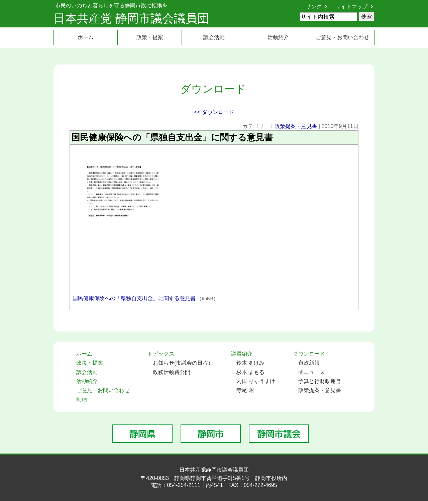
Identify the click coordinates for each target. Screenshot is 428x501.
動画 (81, 399)
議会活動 (214, 37)
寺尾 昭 (245, 390)
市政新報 (309, 363)
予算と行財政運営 (319, 381)
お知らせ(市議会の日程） (183, 363)
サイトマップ (351, 6)
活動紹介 (278, 37)
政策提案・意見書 (296, 126)
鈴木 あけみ (250, 363)
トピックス (160, 354)
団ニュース (311, 372)
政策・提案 (149, 37)
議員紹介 (241, 354)
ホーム (86, 37)
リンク (314, 6)
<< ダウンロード (214, 112)
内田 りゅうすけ (255, 381)
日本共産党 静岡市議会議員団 (131, 18)
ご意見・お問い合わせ (342, 37)
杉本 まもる (250, 372)
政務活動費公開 (171, 372)
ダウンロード (309, 354)
